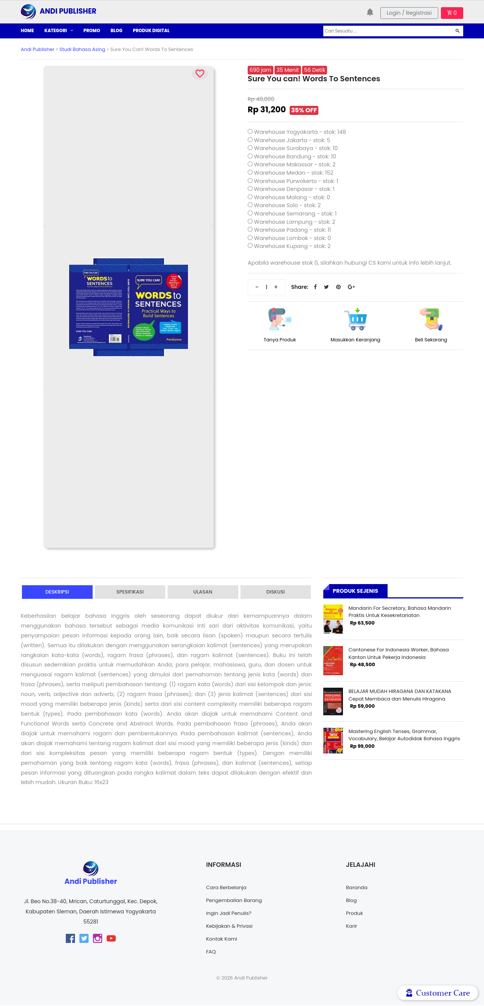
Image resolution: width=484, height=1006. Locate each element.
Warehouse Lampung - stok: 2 (294, 222)
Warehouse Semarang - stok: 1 (295, 213)
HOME (27, 31)
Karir (352, 926)
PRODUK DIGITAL (151, 31)
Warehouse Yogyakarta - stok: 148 (300, 132)
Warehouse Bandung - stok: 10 (295, 156)
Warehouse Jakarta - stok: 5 (292, 140)
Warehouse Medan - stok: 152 (294, 173)
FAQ (211, 952)
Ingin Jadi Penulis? (230, 914)
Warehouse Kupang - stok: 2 (292, 246)
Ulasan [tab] (202, 592)
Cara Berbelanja (227, 888)
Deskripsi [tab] (57, 592)
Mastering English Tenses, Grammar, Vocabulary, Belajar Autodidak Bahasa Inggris (404, 735)
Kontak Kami (222, 939)
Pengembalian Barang (235, 901)
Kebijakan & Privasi (231, 926)
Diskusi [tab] (275, 592)
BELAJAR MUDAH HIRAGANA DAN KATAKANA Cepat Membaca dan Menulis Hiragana (400, 695)
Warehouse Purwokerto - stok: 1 (296, 181)
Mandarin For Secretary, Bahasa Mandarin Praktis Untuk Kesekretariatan (400, 612)
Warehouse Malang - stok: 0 (292, 197)
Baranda (357, 888)
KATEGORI (59, 31)
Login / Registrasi (409, 13)
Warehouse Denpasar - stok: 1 (294, 189)
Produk (355, 914)
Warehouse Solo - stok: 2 (287, 205)
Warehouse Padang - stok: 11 (292, 230)
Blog (351, 901)
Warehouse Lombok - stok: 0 (292, 238)
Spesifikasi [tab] (130, 592)
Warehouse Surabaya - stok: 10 (296, 148)
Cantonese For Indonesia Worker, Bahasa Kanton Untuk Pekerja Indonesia (399, 653)
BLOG (117, 31)
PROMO (92, 31)
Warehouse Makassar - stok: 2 (295, 164)
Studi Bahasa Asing (82, 49)
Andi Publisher (37, 49)
